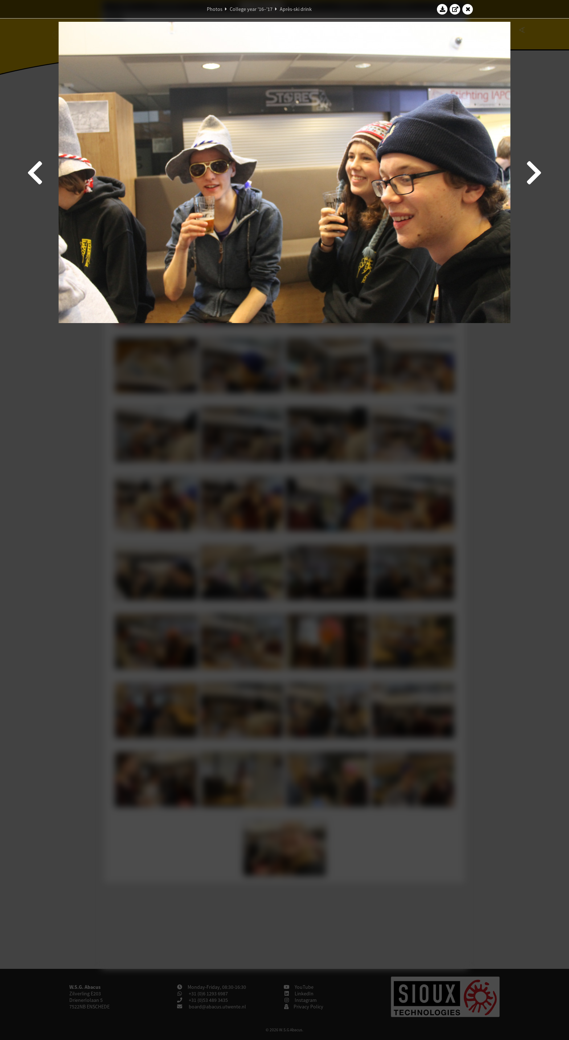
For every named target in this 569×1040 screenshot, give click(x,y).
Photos (214, 9)
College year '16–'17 (251, 9)
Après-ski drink (296, 9)
